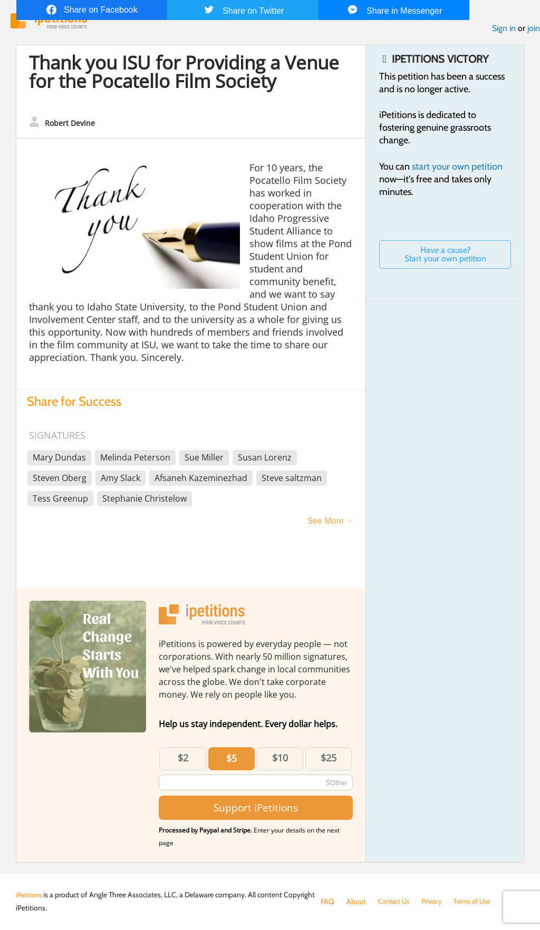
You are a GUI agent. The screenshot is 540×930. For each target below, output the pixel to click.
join (533, 31)
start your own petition (457, 169)
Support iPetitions (256, 810)
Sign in (504, 31)
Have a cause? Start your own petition (445, 257)
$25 (328, 760)
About (356, 901)
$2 (183, 760)
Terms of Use (480, 901)
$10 (280, 760)
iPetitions (30, 894)
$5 (231, 761)
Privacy (437, 901)
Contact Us (395, 901)
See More (325, 523)
